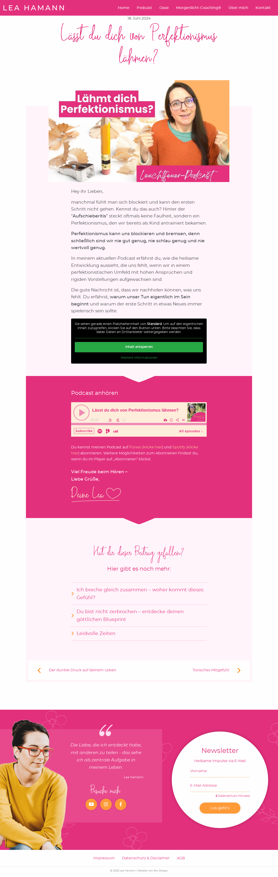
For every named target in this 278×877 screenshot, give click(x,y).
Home (123, 8)
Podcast (144, 8)
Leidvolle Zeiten (96, 633)
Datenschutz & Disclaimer (146, 858)
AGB (181, 858)
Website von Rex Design (152, 870)
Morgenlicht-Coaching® (198, 8)
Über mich (238, 8)
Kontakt (263, 8)
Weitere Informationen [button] (139, 357)
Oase (164, 8)
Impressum (104, 858)
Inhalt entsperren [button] (139, 346)
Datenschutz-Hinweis (233, 795)
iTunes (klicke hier (145, 447)
